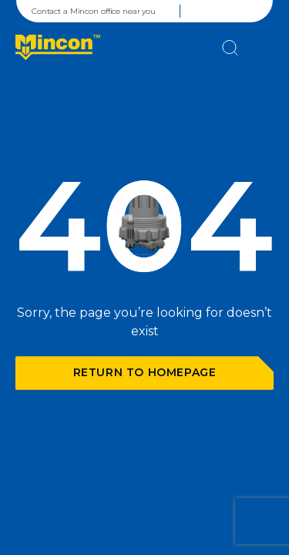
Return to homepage (145, 372)
